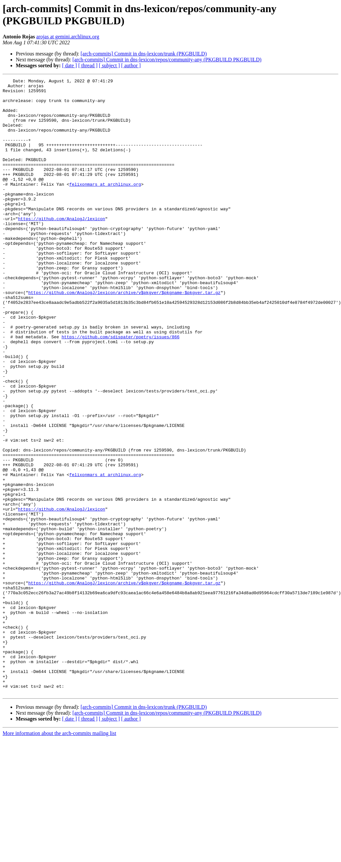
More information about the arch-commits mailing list (59, 856)
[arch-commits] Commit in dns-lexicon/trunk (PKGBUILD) (143, 53)
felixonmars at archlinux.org (105, 206)
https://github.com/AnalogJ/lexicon (61, 247)
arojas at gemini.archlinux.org (67, 36)
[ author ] (131, 65)
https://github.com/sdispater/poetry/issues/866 (120, 389)
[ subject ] (109, 65)
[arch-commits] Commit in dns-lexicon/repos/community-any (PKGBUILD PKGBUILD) (166, 59)
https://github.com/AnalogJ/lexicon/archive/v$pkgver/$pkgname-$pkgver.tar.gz (124, 336)
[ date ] (69, 65)
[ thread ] (88, 65)
